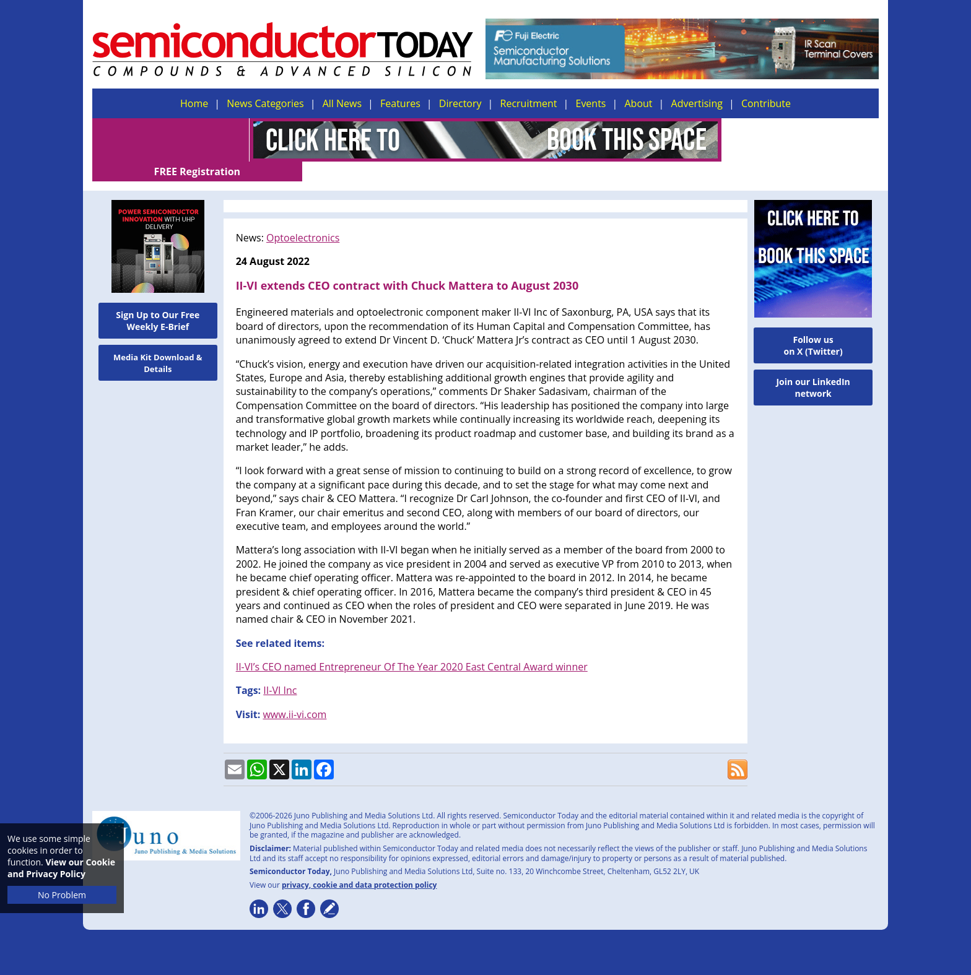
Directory (460, 103)
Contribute (766, 103)
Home (194, 103)
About (639, 103)
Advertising (697, 103)
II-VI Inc (280, 670)
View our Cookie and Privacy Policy (61, 868)
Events (590, 103)
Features (400, 103)
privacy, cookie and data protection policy (359, 865)
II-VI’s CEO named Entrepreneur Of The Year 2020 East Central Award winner (412, 647)
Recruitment (528, 103)
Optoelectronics (302, 218)
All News (342, 103)
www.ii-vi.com (294, 694)
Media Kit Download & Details (157, 343)
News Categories (265, 103)
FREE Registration (800, 140)
